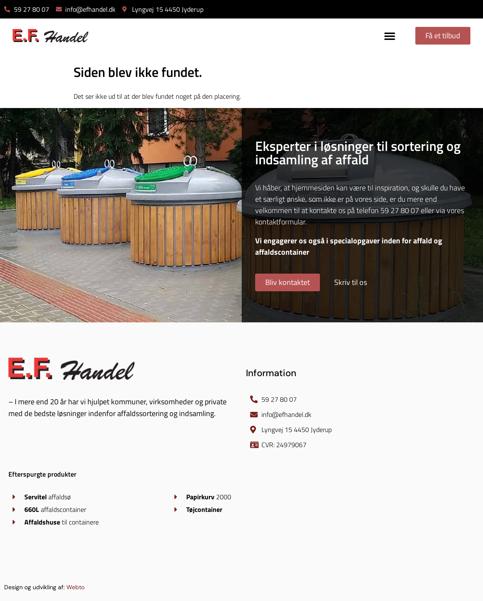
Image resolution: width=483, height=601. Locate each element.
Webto (75, 587)
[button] (390, 36)
